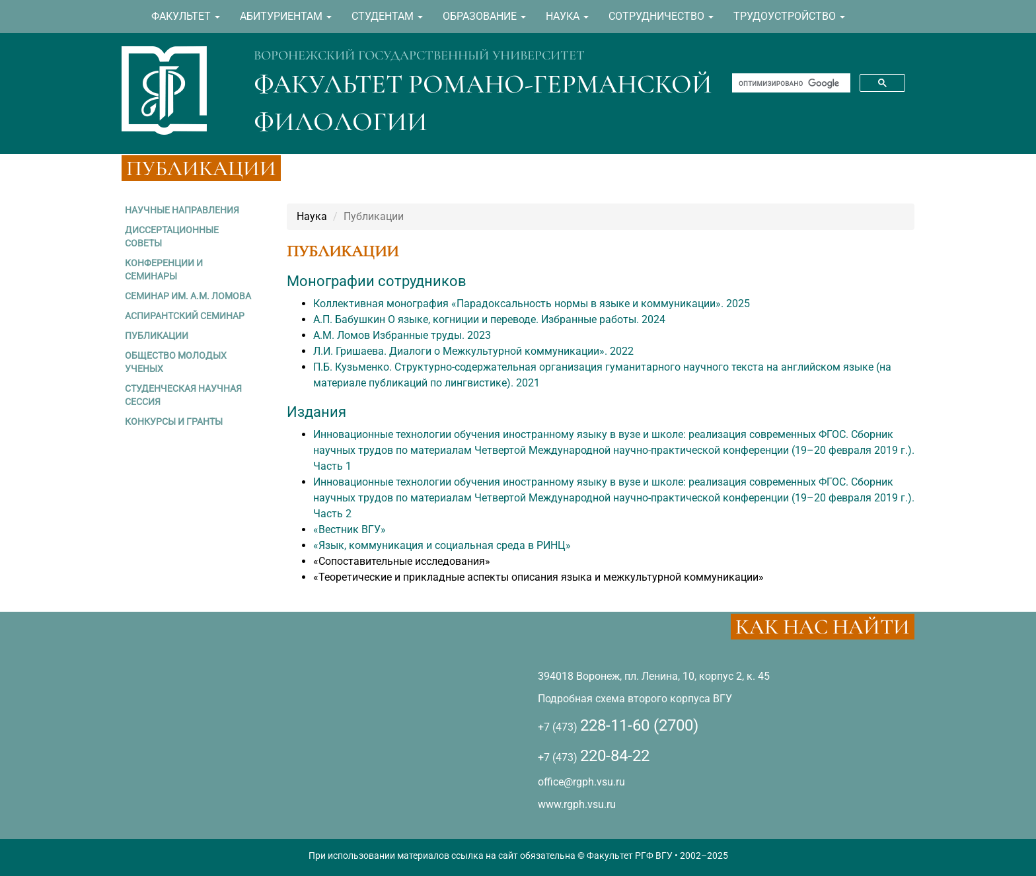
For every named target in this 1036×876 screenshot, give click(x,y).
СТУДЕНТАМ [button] (387, 16)
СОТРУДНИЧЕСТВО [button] (661, 16)
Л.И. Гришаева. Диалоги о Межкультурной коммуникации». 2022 (473, 351)
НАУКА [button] (567, 16)
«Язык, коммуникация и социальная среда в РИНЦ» (442, 545)
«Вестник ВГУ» (349, 529)
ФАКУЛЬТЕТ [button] (185, 16)
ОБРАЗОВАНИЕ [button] (484, 16)
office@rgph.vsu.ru (581, 782)
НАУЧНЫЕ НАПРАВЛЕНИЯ (182, 210)
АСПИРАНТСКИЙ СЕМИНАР (184, 315)
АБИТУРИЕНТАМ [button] (286, 16)
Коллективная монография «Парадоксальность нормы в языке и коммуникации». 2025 (531, 303)
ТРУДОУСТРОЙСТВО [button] (789, 16)
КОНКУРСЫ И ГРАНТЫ (174, 421)
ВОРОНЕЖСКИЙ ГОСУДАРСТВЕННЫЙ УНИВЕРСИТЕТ (419, 55)
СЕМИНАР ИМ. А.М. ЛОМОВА (188, 296)
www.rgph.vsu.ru (577, 804)
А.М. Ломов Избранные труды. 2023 (402, 335)
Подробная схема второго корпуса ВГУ (635, 698)
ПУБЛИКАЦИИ (156, 335)
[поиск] (790, 83)
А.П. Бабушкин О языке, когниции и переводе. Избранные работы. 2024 (489, 319)
